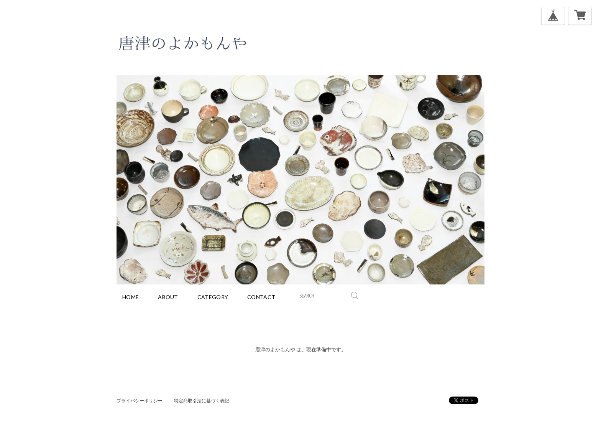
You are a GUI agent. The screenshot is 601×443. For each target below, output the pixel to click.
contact (261, 297)
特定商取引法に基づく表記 (201, 400)
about (168, 297)
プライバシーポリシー (140, 400)
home (130, 297)
